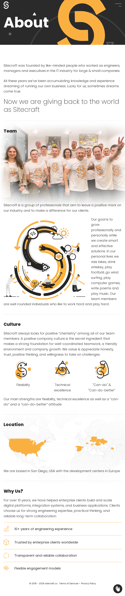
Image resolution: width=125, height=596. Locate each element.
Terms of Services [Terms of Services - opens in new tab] (68, 583)
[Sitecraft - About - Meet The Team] (13, 5)
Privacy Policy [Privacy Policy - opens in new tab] (88, 583)
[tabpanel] (62, 88)
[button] (118, 5)
